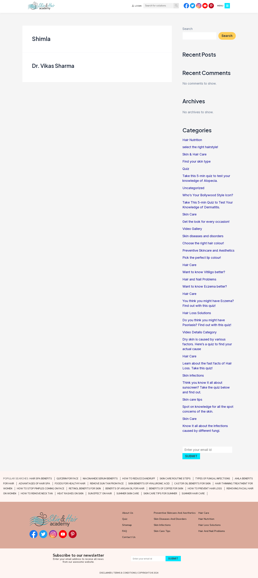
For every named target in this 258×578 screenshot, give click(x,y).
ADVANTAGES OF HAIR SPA (34, 483)
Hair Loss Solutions (196, 313)
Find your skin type (196, 161)
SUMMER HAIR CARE (193, 493)
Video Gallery (192, 229)
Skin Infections (162, 525)
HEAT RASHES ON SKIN (70, 493)
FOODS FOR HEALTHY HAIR (70, 483)
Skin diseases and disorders (202, 236)
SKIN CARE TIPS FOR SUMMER (160, 493)
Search (187, 29)
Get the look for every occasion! (206, 221)
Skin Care (189, 214)
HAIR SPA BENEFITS (41, 478)
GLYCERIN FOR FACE (67, 478)
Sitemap (127, 525)
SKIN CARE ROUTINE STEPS (175, 478)
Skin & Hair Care (194, 154)
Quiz (185, 169)
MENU (220, 5)
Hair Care (189, 265)
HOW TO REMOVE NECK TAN (37, 493)
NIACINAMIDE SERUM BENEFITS (100, 478)
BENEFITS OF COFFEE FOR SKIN (166, 488)
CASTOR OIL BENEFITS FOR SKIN (192, 483)
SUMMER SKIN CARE (127, 493)
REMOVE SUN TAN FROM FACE (107, 483)
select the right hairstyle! (200, 147)
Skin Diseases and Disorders (170, 519)
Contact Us (128, 537)
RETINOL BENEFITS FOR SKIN (85, 488)
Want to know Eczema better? (204, 286)
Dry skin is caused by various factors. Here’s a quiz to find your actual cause (207, 344)
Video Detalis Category (199, 332)
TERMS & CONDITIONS (124, 573)
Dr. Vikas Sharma (53, 65)
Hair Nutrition (192, 140)
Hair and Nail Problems (199, 279)
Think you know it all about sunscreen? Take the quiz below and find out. (206, 387)
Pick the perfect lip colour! (201, 257)
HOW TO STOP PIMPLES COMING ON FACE (40, 488)
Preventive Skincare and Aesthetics (208, 250)
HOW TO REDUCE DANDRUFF (138, 478)
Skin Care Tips (162, 531)
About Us (127, 513)
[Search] (176, 5)
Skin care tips (192, 399)
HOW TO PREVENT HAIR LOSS (205, 488)
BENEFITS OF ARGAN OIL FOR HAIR (124, 488)
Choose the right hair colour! (203, 243)
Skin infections (193, 375)
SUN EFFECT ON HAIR (100, 493)
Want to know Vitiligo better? (203, 272)
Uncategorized (193, 188)
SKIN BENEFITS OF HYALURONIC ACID (149, 483)
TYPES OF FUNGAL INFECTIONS (212, 478)
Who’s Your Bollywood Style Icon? (207, 195)
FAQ (124, 531)
